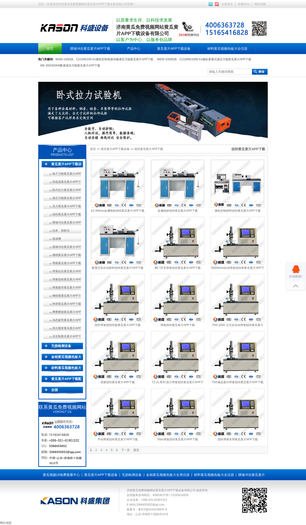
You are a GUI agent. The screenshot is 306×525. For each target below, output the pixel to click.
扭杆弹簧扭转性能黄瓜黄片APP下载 (118, 325)
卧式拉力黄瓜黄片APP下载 (66, 190)
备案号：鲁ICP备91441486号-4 (147, 509)
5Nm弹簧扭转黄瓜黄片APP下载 (177, 439)
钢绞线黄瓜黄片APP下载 (66, 295)
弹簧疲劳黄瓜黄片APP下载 (66, 287)
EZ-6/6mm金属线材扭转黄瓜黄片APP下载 (117, 210)
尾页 (136, 450)
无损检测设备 (61, 346)
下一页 (125, 450)
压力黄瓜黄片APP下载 (66, 206)
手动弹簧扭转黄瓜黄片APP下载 (118, 439)
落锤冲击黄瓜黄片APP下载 (66, 247)
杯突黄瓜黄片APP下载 (66, 303)
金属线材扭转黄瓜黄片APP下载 (178, 210)
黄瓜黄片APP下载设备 (174, 48)
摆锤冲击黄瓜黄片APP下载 (90, 48)
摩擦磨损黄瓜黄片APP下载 (66, 312)
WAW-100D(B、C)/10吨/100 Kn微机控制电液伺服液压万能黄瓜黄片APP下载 (104, 59)
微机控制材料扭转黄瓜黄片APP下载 (238, 210)
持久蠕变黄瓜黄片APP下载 (66, 328)
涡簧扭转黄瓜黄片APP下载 (117, 382)
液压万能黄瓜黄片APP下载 (66, 198)
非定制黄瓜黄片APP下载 (66, 336)
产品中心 (133, 48)
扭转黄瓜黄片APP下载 (66, 214)
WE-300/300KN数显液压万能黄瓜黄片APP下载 (70, 65)
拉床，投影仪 (61, 230)
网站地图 (260, 4)
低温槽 (56, 238)
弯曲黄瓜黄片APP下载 (66, 263)
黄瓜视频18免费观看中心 (61, 475)
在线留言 (227, 4)
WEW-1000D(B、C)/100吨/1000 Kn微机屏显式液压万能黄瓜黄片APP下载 (204, 59)
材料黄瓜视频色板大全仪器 (227, 48)
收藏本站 (243, 4)
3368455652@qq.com (150, 504)
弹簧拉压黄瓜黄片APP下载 (66, 271)
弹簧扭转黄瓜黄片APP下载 (66, 279)
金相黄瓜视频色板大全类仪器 (168, 475)
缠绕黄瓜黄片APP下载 (66, 255)
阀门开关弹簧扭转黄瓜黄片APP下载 (178, 268)
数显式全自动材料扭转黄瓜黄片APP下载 (117, 268)
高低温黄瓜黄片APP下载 (66, 181)
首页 (50, 48)
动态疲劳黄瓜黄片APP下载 (66, 320)
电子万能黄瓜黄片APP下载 (66, 173)
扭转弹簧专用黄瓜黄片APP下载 (238, 439)
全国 (54, 390)
